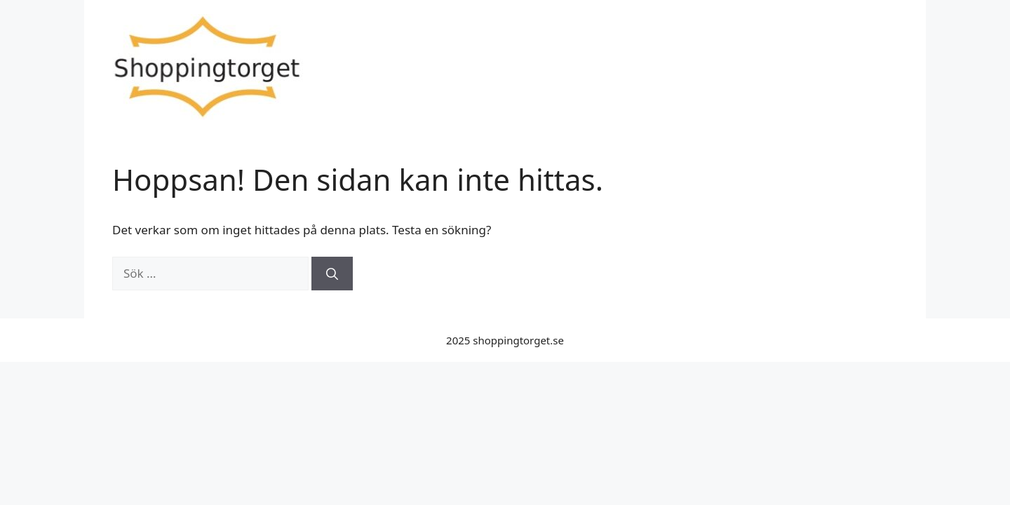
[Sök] (332, 273)
